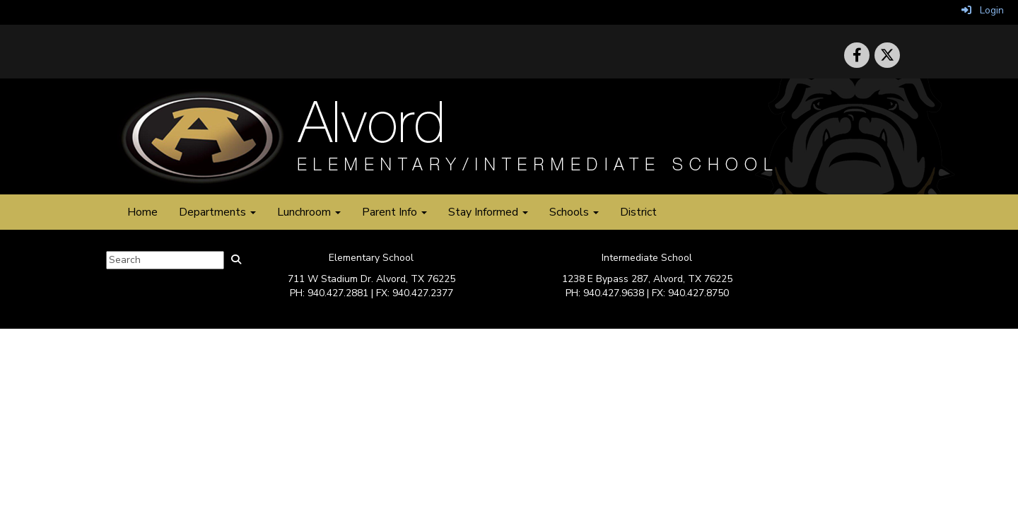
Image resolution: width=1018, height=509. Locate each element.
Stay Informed (488, 212)
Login (982, 10)
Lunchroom (309, 212)
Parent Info (394, 212)
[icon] (887, 55)
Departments (217, 212)
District (638, 212)
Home (142, 212)
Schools (574, 212)
